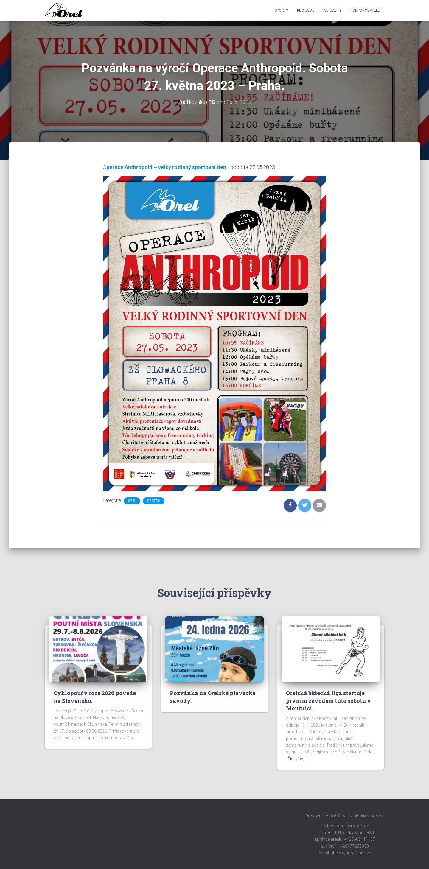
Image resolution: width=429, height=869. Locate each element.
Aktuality (332, 10)
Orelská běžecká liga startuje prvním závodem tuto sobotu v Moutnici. (328, 700)
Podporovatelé (365, 10)
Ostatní (153, 500)
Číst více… (296, 758)
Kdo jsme (305, 10)
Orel (132, 500)
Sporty (281, 10)
